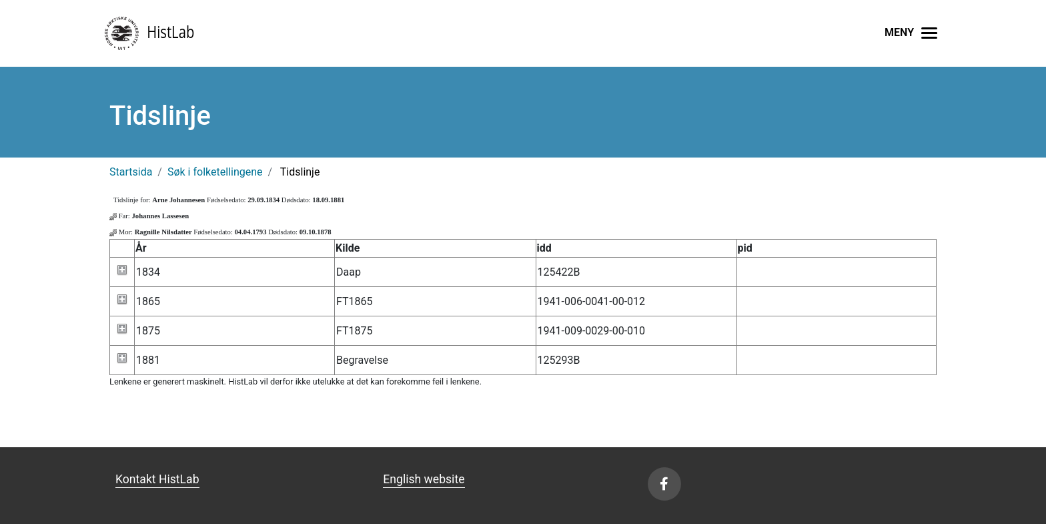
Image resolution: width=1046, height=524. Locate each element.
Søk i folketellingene (215, 172)
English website (423, 479)
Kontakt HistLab (157, 479)
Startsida (130, 172)
